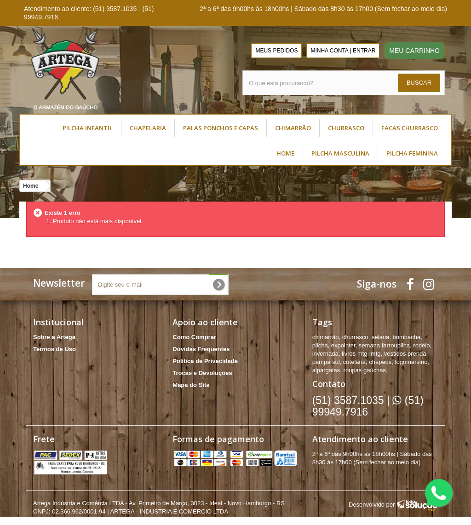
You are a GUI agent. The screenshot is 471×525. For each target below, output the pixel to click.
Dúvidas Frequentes (201, 349)
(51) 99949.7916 (368, 406)
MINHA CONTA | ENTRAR (342, 50)
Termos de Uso (54, 349)
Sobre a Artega (54, 337)
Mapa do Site (190, 384)
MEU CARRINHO (414, 50)
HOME (285, 153)
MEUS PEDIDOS (276, 50)
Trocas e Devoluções (202, 372)
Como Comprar (194, 337)
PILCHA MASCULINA (340, 153)
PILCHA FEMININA (412, 153)
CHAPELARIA (148, 128)
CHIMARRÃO (293, 128)
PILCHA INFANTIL (88, 128)
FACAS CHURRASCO (409, 128)
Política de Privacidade (205, 361)
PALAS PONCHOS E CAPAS (220, 128)
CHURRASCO (346, 128)
